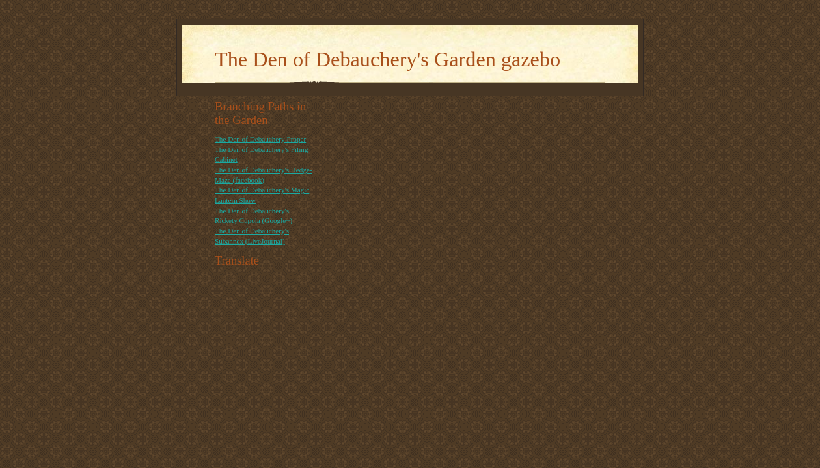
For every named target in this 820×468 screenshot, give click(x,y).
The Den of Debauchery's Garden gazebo (387, 59)
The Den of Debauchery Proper (260, 139)
